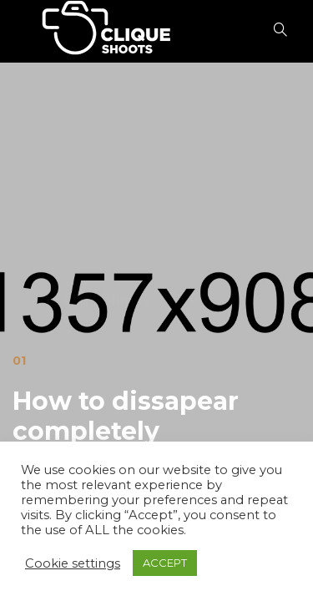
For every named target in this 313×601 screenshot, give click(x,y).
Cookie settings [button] (72, 563)
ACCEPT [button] (165, 562)
